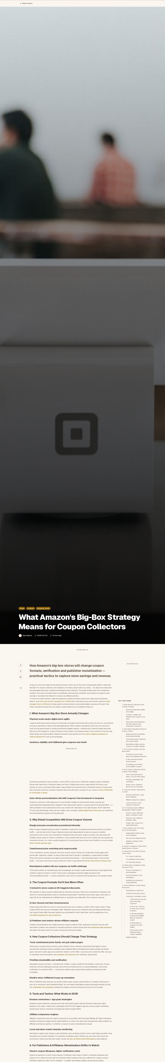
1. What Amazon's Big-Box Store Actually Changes (133, 743)
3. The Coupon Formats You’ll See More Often (133, 788)
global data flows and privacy (90, 815)
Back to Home (26, 3)
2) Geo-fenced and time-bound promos (134, 798)
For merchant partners (133, 900)
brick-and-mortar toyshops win (98, 865)
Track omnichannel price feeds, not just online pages (135, 813)
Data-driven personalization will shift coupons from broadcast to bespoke (135, 762)
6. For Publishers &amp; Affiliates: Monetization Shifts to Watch (133, 847)
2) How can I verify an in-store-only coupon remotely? (137, 946)
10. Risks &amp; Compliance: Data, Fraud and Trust (133, 904)
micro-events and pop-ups (40, 847)
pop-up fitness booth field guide (82, 1043)
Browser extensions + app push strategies (135, 834)
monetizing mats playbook (100, 932)
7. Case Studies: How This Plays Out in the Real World (133, 867)
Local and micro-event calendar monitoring (133, 842)
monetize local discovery (67, 959)
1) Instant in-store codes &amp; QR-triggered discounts (136, 793)
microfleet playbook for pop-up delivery (45, 919)
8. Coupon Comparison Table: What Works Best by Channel (134, 885)
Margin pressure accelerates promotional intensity (135, 773)
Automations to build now (134, 928)
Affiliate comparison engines (135, 838)
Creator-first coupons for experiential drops (134, 862)
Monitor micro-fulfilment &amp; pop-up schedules (134, 824)
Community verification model (136, 934)
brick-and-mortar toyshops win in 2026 (55, 705)
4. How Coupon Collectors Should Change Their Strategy (133, 808)
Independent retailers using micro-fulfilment (135, 872)
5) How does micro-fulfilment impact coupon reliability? (136, 970)
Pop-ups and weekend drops (136, 876)
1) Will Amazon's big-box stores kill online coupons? (138, 939)
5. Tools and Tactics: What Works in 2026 (133, 829)
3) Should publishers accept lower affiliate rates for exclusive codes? (137, 955)
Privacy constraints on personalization (133, 909)
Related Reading (131, 975)
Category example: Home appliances (134, 880)
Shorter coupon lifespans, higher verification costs (134, 852)
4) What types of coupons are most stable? (136, 963)
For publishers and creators (135, 897)
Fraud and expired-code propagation (134, 914)
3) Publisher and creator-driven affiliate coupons (134, 803)
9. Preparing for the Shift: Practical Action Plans (133, 890)
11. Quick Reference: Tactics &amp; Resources (134, 924)
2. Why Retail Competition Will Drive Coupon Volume (134, 768)
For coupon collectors (133, 894)
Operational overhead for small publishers (134, 919)
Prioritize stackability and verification (134, 818)
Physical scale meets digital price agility (135, 749)
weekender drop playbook (43, 991)
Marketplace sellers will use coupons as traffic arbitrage (135, 783)
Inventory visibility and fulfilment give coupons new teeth (135, 755)
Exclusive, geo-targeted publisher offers (134, 857)
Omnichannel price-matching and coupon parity (135, 778)
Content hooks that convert (135, 931)
